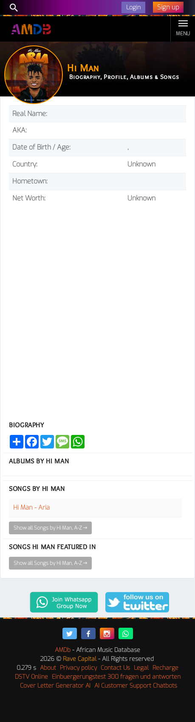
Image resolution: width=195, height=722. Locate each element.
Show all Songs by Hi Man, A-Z (50, 528)
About (48, 668)
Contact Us (115, 668)
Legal (141, 668)
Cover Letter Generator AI (55, 686)
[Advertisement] (97, 308)
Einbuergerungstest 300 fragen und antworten (116, 677)
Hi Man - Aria (31, 507)
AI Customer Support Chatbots (135, 686)
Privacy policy (78, 668)
